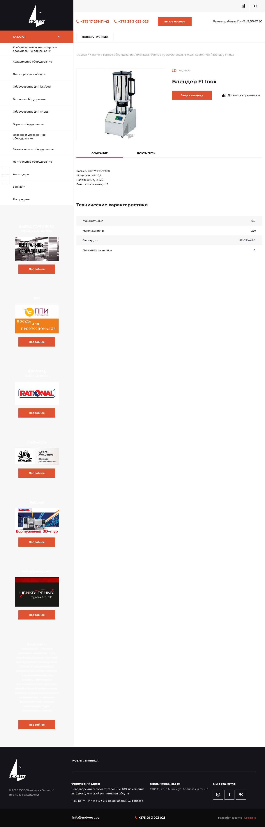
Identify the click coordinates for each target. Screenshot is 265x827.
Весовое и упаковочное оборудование (29, 136)
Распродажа (21, 199)
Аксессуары (21, 174)
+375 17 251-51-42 (94, 21)
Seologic (250, 817)
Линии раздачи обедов (29, 74)
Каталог (95, 54)
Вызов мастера (174, 21)
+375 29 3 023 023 (133, 21)
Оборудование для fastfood (32, 86)
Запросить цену (190, 95)
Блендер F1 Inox (225, 54)
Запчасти (19, 186)
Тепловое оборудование (30, 99)
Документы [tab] (146, 153)
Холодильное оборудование (32, 61)
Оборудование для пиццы (31, 111)
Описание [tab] (99, 153)
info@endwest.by (85, 817)
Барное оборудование (28, 124)
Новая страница (95, 36)
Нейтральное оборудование (32, 161)
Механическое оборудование (33, 149)
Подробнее (37, 269)
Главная (81, 54)
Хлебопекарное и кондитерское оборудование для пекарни (35, 49)
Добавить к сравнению (241, 95)
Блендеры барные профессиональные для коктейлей (174, 54)
